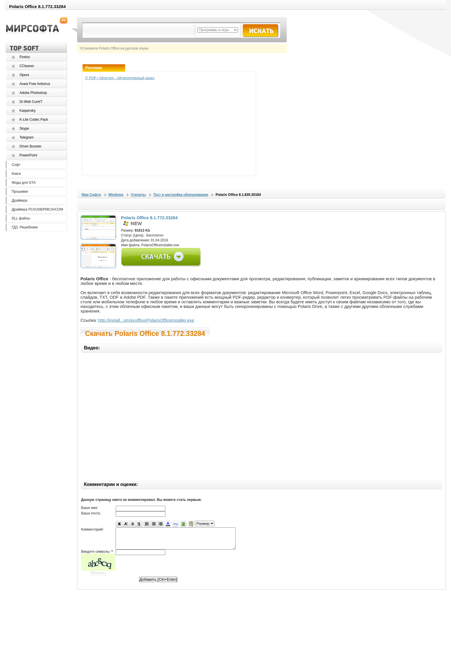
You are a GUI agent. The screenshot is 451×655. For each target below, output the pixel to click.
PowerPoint (28, 155)
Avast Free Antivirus (35, 84)
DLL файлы (21, 218)
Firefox (25, 57)
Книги (16, 174)
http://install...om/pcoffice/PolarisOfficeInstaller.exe (146, 320)
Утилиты (138, 195)
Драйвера (19, 200)
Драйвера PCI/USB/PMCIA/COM (37, 209)
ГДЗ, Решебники (25, 227)
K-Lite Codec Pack (34, 120)
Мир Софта (91, 195)
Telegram (27, 137)
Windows (116, 195)
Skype (24, 128)
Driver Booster (31, 146)
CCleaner (27, 66)
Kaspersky (28, 111)
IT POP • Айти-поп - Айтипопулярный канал (119, 78)
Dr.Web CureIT (31, 102)
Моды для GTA (24, 183)
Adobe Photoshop (33, 93)
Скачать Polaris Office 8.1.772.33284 (145, 333)
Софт (16, 165)
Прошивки (20, 192)
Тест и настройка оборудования (180, 195)
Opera (24, 75)
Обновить (98, 577)
